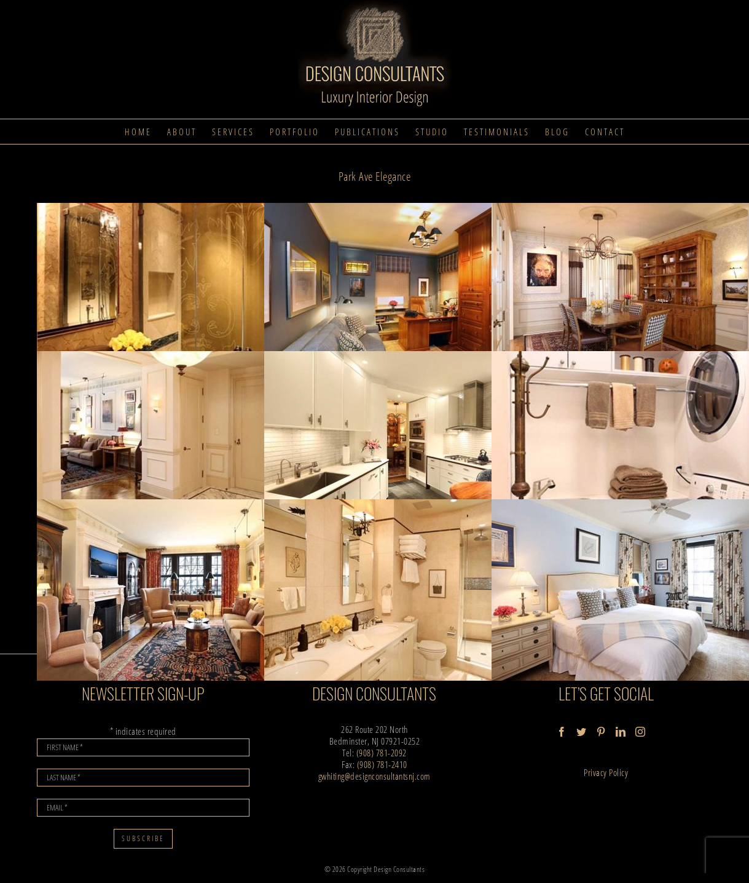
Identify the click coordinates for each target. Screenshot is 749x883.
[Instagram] (640, 732)
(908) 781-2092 (381, 752)
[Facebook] (562, 732)
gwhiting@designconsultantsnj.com (374, 776)
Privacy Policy (606, 772)
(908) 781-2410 (382, 764)
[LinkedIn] (621, 732)
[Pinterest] (601, 732)
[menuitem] (138, 131)
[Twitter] (581, 732)
